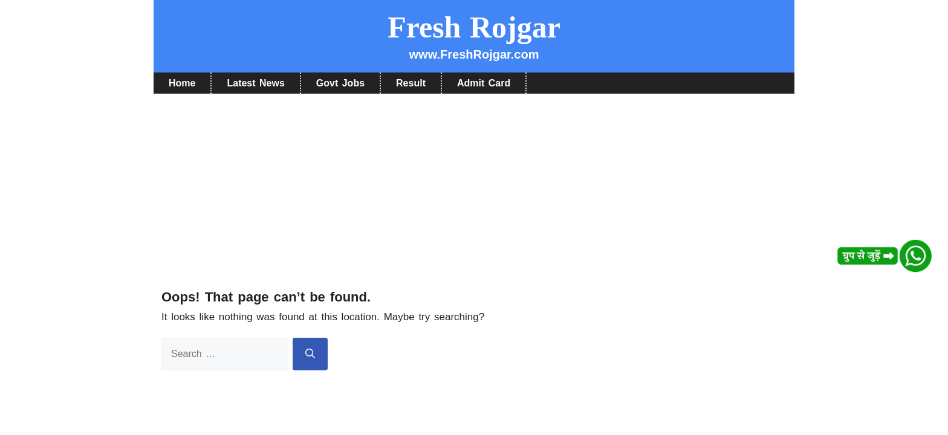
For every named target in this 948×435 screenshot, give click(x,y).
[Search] (310, 354)
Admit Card (483, 83)
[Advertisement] (474, 184)
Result (411, 83)
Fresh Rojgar (474, 27)
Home (182, 83)
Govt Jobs (340, 83)
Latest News (255, 83)
